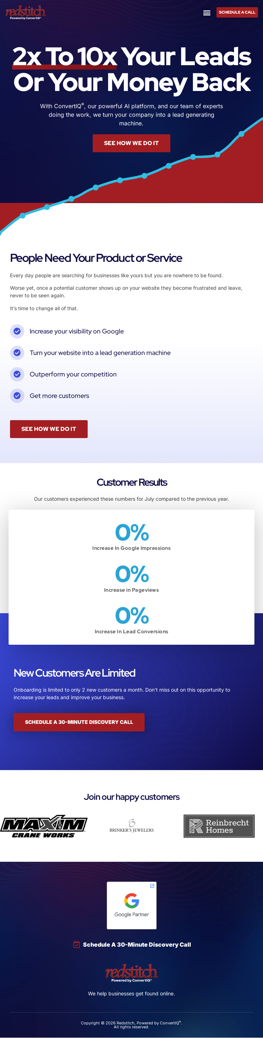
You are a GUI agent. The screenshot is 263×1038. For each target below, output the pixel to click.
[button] (207, 12)
